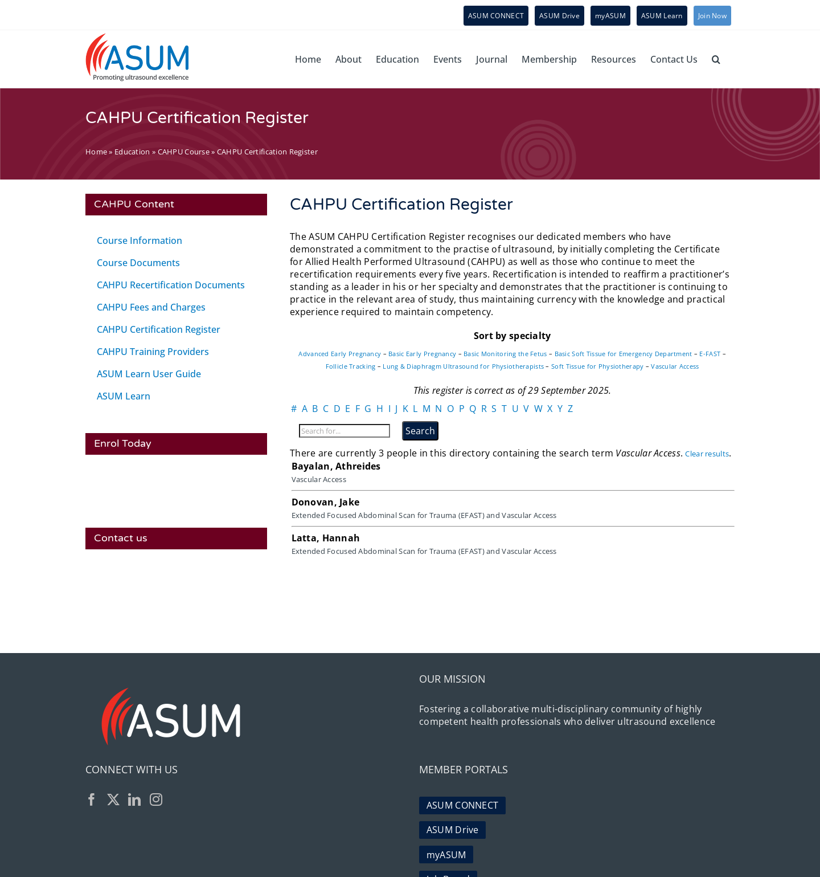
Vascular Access (675, 366)
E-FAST (709, 353)
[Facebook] (91, 799)
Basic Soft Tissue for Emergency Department (623, 353)
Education (132, 151)
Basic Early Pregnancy (422, 353)
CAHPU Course (184, 151)
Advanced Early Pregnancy (339, 353)
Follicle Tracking (351, 366)
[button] (716, 58)
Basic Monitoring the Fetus (505, 353)
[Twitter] (113, 799)
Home (96, 151)
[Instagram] (156, 799)
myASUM (446, 846)
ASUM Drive (453, 824)
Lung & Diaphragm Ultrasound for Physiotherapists (463, 366)
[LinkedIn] (134, 799)
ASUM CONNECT (462, 802)
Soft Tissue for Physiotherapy (597, 366)
